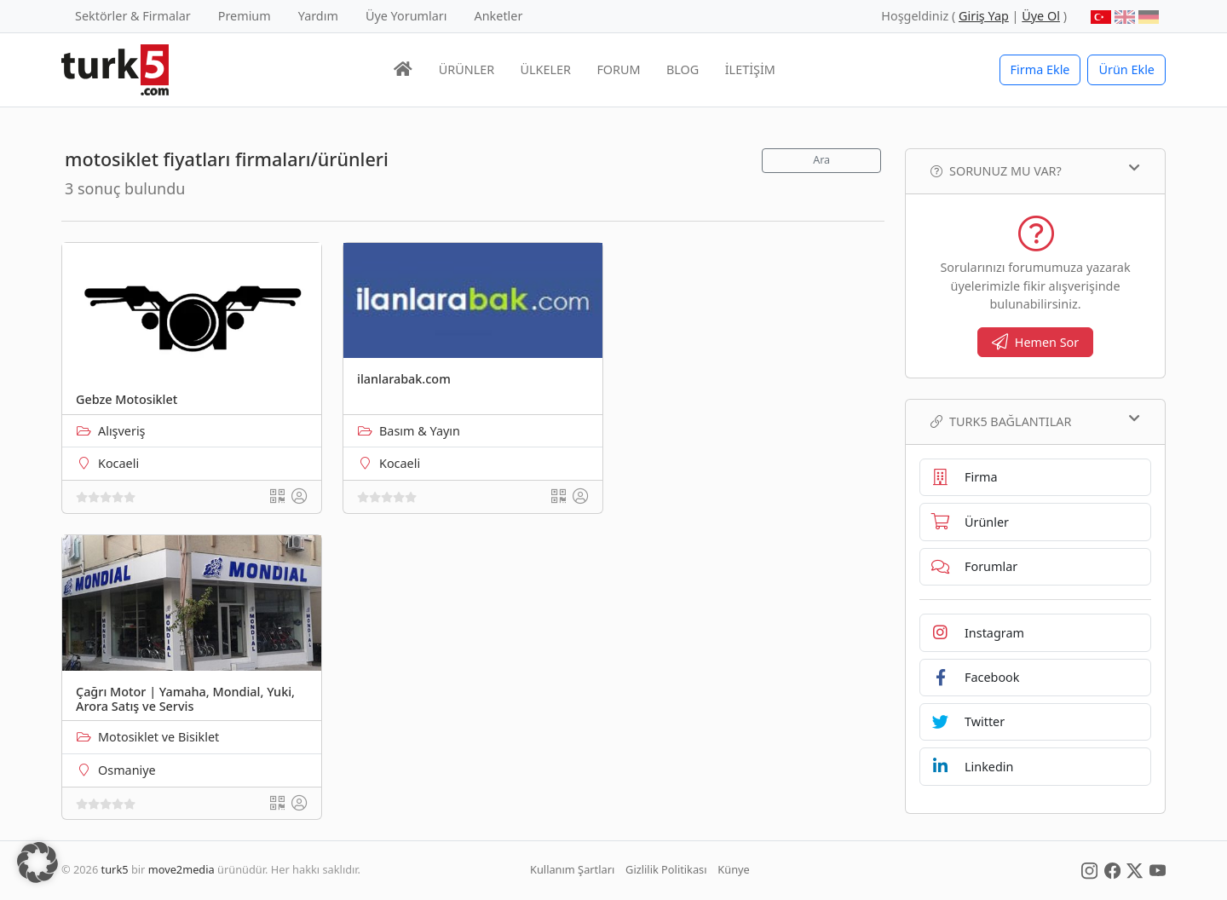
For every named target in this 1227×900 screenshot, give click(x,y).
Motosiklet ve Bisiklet (158, 737)
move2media (181, 869)
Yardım (318, 16)
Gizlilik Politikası (665, 869)
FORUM (618, 69)
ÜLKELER (546, 69)
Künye (733, 869)
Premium (244, 16)
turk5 (115, 869)
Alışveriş (122, 431)
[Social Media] (1089, 869)
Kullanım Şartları (572, 869)
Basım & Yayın (419, 431)
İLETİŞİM (750, 69)
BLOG (682, 69)
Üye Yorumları (406, 16)
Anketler (499, 16)
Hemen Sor (1036, 342)
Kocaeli (118, 463)
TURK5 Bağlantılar (1035, 421)
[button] (37, 862)
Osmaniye (127, 770)
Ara (821, 160)
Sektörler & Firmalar (133, 16)
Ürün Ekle (1126, 69)
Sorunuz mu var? (1035, 170)
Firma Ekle (1040, 69)
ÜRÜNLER (466, 69)
